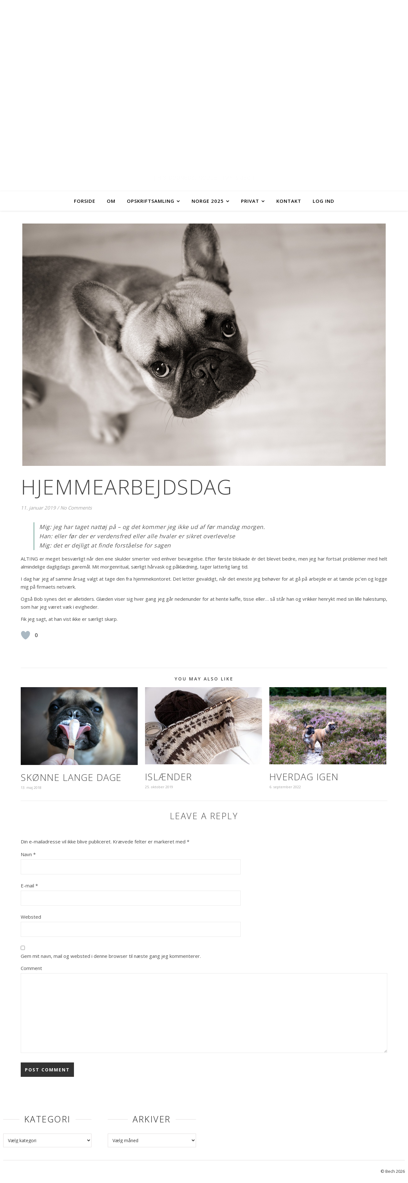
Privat (250, 201)
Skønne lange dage (71, 777)
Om (111, 201)
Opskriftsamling (150, 201)
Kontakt (288, 201)
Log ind (323, 201)
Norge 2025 (208, 201)
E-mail (29, 885)
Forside (84, 201)
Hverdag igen (304, 776)
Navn (28, 854)
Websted (31, 917)
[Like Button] (25, 635)
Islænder (168, 776)
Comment (31, 968)
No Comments (76, 507)
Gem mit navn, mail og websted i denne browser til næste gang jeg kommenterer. (111, 956)
